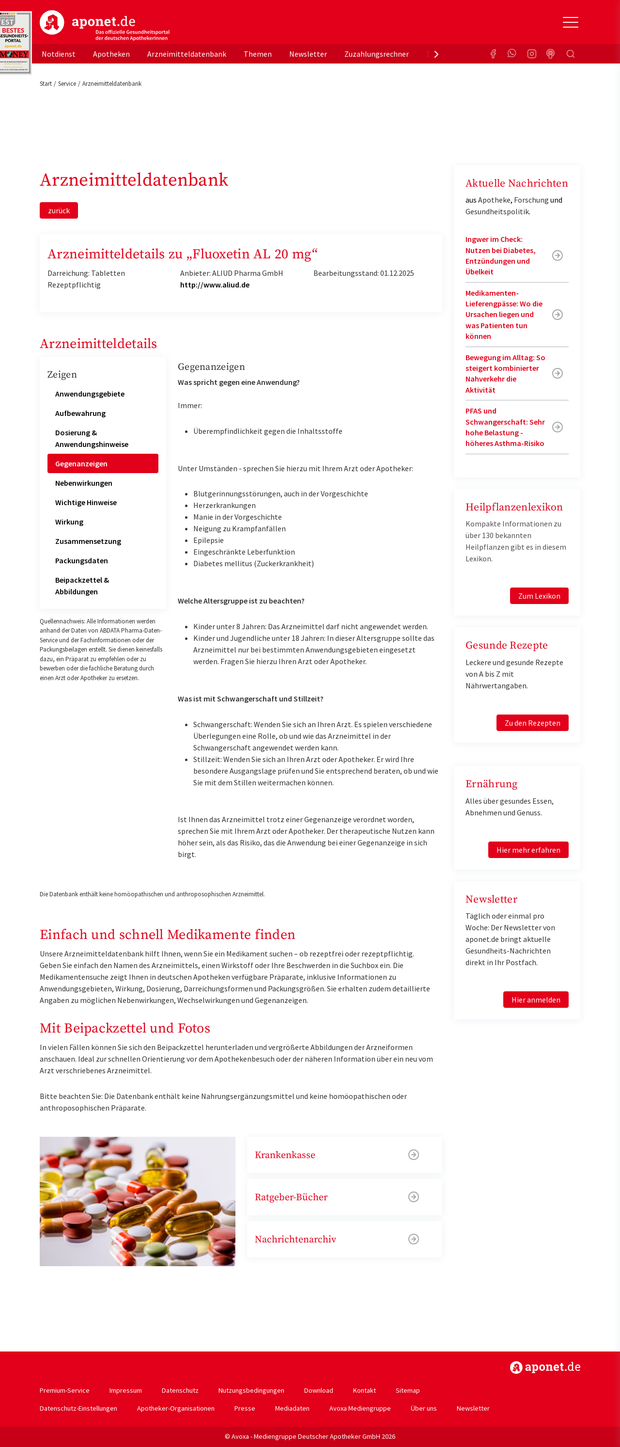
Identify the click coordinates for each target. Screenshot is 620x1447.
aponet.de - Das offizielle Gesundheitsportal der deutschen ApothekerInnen (105, 25)
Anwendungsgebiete (89, 393)
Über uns (424, 1408)
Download (318, 1390)
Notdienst (59, 54)
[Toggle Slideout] (570, 22)
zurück (59, 210)
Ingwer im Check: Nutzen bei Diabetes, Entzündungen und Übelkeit (500, 255)
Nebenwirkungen (83, 483)
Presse (244, 1408)
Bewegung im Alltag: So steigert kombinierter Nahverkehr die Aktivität (505, 373)
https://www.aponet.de (545, 1367)
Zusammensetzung (88, 541)
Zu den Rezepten (532, 723)
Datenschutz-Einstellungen (78, 1408)
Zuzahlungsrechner (376, 54)
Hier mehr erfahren (528, 850)
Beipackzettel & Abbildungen (82, 585)
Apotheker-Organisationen (176, 1408)
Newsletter (308, 54)
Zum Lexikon (539, 596)
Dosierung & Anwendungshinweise (91, 438)
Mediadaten (292, 1408)
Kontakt (364, 1390)
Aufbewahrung (80, 413)
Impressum (125, 1390)
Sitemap (408, 1390)
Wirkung (69, 521)
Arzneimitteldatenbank (186, 54)
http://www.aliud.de (214, 284)
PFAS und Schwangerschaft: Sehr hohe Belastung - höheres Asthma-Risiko (505, 427)
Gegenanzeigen (81, 463)
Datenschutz (180, 1390)
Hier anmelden (536, 999)
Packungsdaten (81, 560)
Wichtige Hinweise (86, 502)
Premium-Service (65, 1390)
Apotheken (111, 54)
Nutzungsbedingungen (251, 1390)
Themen (258, 54)
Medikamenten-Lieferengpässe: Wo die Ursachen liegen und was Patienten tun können (503, 314)
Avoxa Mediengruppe (360, 1408)
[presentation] (436, 54)
